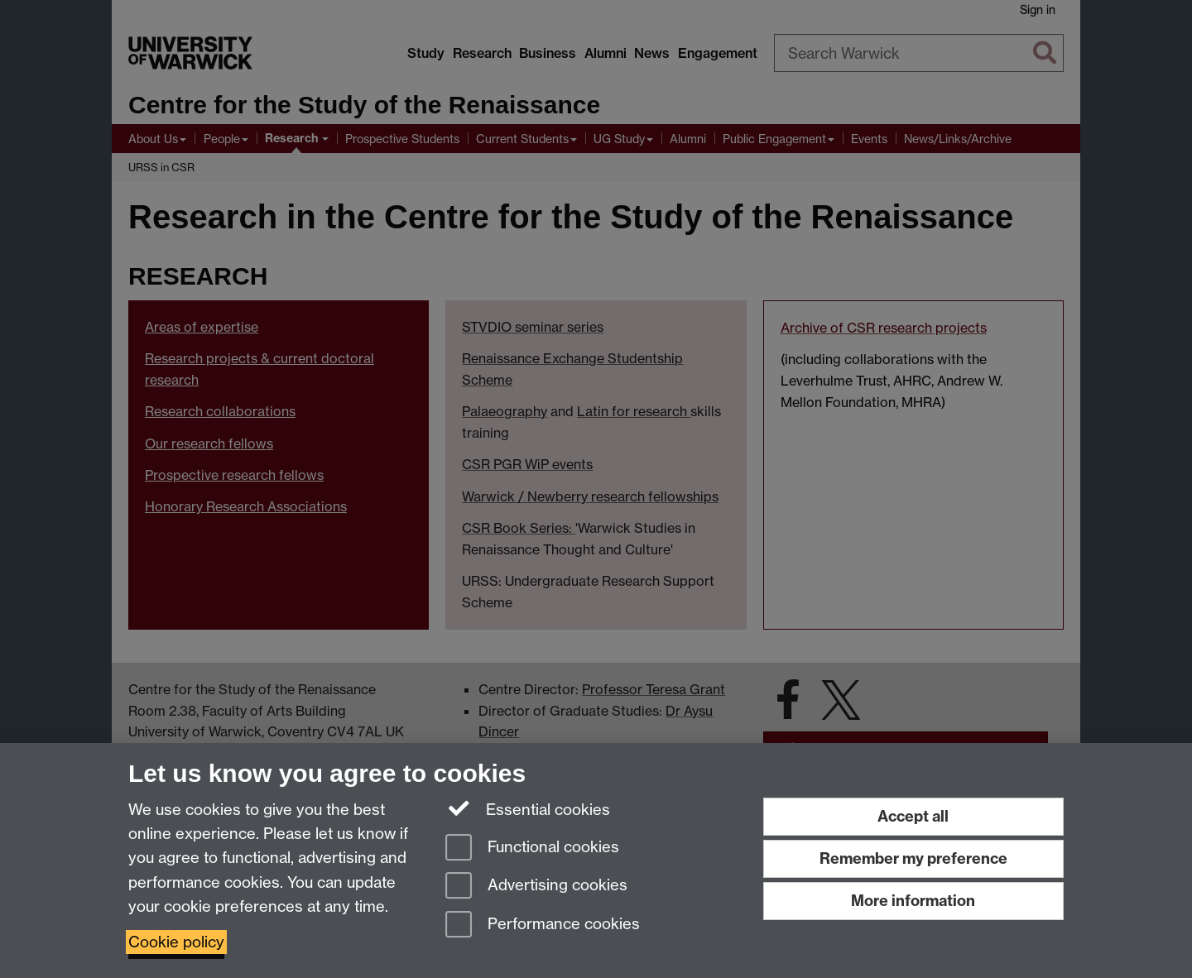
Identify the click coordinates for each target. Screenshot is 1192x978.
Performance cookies (542, 925)
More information (913, 900)
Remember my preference (913, 858)
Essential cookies (527, 808)
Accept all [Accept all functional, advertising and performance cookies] (913, 816)
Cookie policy (176, 942)
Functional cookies (532, 848)
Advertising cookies (536, 886)
